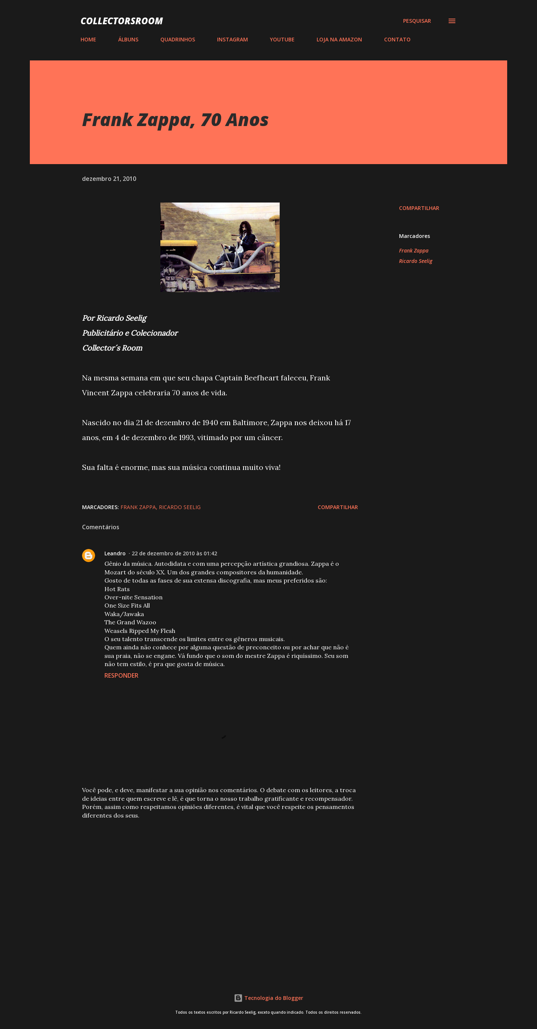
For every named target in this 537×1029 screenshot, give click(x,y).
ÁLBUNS (128, 39)
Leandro (115, 553)
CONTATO (397, 39)
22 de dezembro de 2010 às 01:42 (174, 553)
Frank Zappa (413, 250)
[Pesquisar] (417, 20)
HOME (88, 39)
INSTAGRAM (232, 39)
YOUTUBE (282, 39)
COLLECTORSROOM (122, 21)
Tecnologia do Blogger (268, 997)
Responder (121, 675)
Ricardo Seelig (415, 260)
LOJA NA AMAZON (339, 39)
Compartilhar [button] (419, 207)
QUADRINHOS (177, 39)
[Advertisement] (208, 880)
